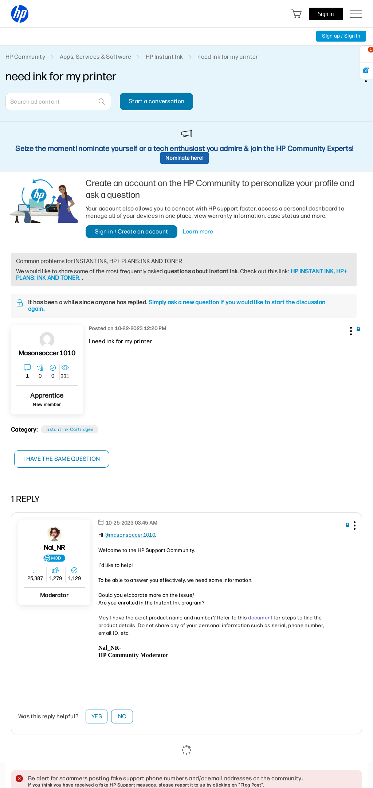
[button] (350, 329)
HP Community (25, 56)
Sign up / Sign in (341, 36)
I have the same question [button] (61, 458)
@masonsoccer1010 (130, 535)
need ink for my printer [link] (227, 56)
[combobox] (58, 101)
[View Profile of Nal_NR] (54, 547)
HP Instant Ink (164, 56)
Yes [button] (96, 716)
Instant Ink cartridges (70, 429)
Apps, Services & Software (95, 56)
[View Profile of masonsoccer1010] (47, 353)
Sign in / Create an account (131, 231)
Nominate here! (184, 158)
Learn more (198, 231)
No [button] (122, 716)
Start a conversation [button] (156, 101)
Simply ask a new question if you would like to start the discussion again (176, 305)
